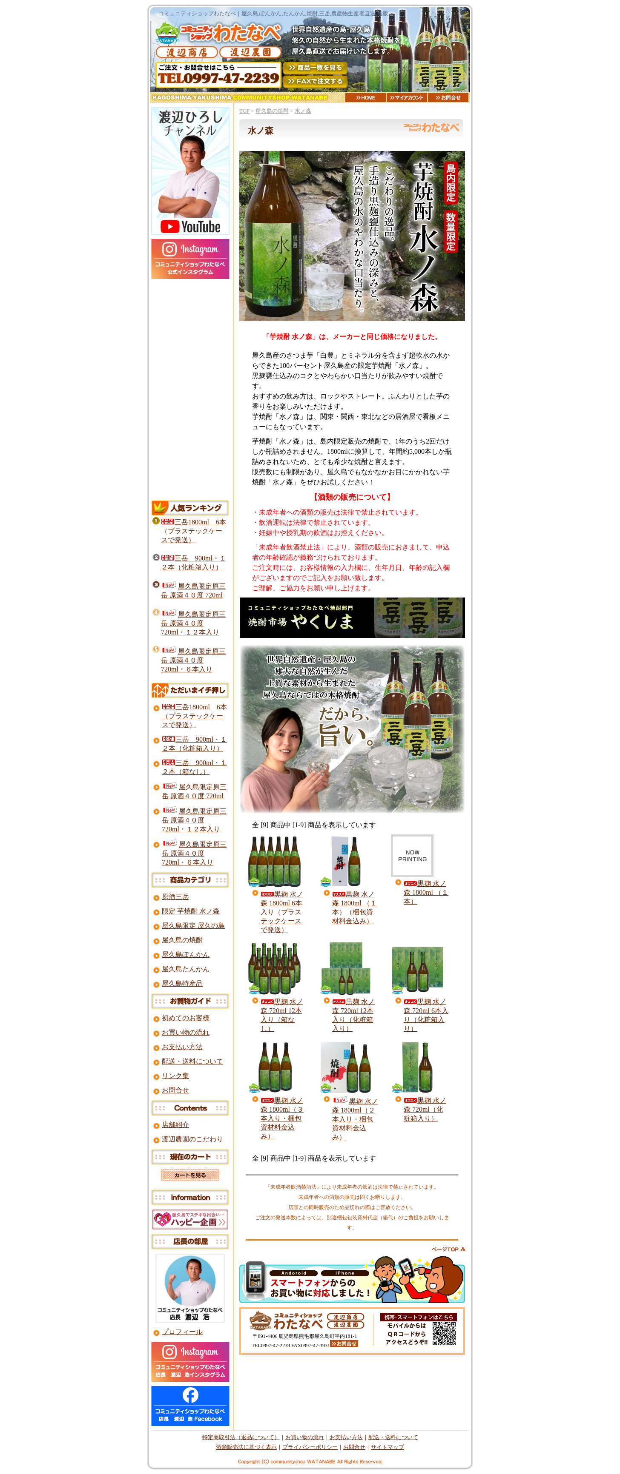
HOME (365, 97)
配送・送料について (192, 1061)
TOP (244, 111)
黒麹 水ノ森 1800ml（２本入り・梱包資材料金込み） (355, 1119)
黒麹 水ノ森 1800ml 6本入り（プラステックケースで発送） (282, 912)
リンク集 (175, 1075)
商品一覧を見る (315, 68)
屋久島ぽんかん (186, 954)
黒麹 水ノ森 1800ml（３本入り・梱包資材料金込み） (282, 1118)
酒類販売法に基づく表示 (246, 1447)
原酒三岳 (175, 896)
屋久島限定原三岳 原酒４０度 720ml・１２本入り (193, 623)
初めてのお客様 (186, 1018)
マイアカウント (407, 97)
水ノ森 (303, 111)
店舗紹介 (175, 1124)
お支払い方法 (182, 1046)
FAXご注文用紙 (315, 82)
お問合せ (448, 97)
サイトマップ (387, 1447)
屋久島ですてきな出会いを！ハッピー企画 (190, 1219)
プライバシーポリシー (310, 1447)
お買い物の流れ (186, 1032)
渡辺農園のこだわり (192, 1139)
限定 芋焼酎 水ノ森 (191, 911)
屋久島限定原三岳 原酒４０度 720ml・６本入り (193, 660)
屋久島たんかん (186, 969)
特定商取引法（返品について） (241, 1437)
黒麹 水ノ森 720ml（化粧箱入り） (425, 1109)
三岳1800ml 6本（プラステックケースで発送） (193, 531)
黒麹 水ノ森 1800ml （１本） (426, 892)
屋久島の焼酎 (272, 111)
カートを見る (190, 1175)
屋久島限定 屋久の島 (193, 925)
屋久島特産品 (182, 983)
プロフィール (182, 1331)
